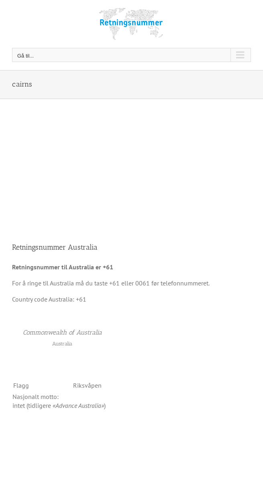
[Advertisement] (131, 159)
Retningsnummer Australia (55, 247)
